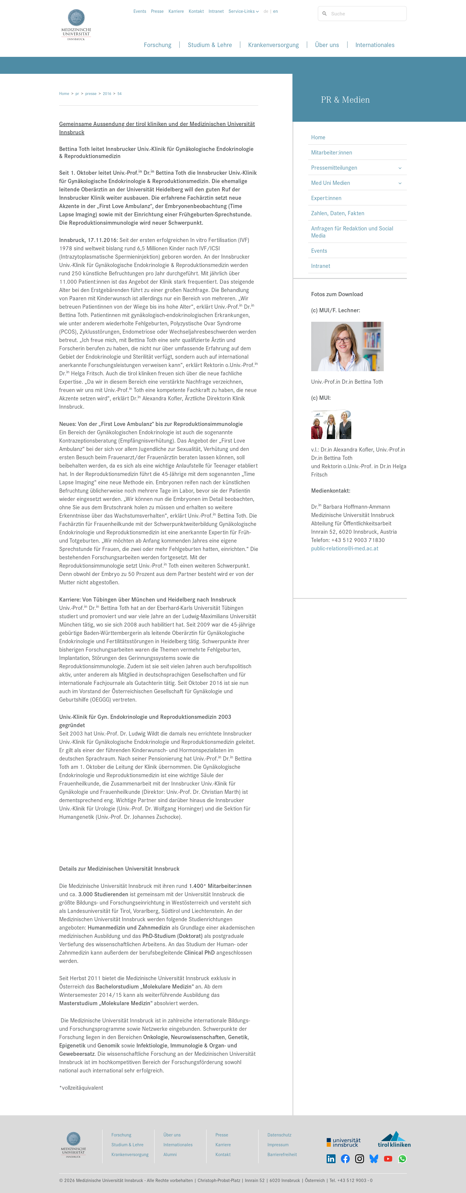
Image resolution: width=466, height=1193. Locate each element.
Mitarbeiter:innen (331, 152)
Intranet (216, 11)
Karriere (176, 11)
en (275, 11)
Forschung (157, 44)
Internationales (375, 44)
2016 (107, 93)
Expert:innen (326, 198)
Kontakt (196, 11)
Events (139, 11)
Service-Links (244, 11)
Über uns (327, 44)
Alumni (170, 1154)
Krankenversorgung (273, 44)
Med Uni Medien (330, 182)
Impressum (278, 1144)
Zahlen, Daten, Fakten (337, 213)
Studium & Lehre (210, 44)
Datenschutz (279, 1134)
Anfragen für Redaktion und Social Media (352, 231)
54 (119, 93)
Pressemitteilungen (334, 167)
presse (91, 93)
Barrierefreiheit (282, 1154)
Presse (157, 11)
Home (64, 93)
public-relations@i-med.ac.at (344, 548)
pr (77, 93)
